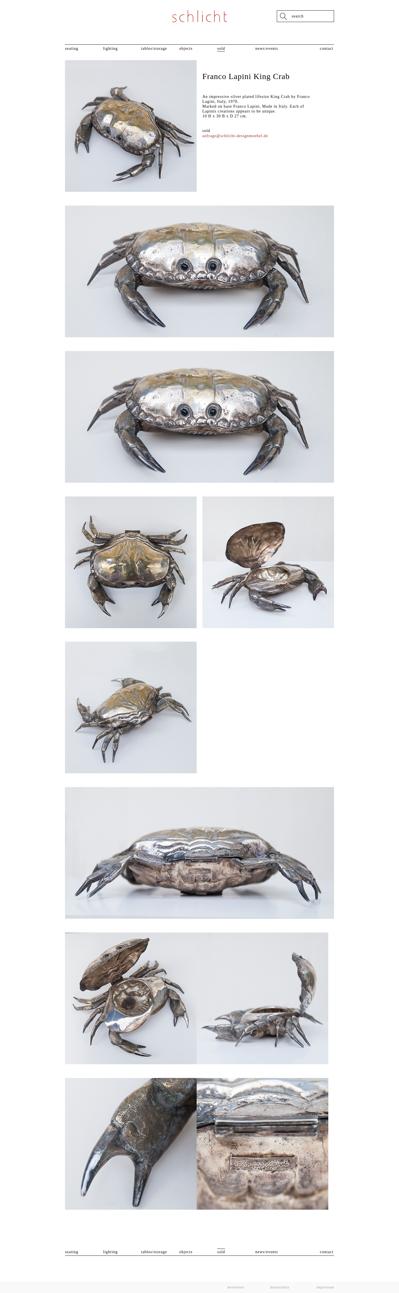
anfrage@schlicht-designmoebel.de (235, 136)
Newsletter (235, 1287)
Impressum (324, 1287)
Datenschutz (280, 1287)
